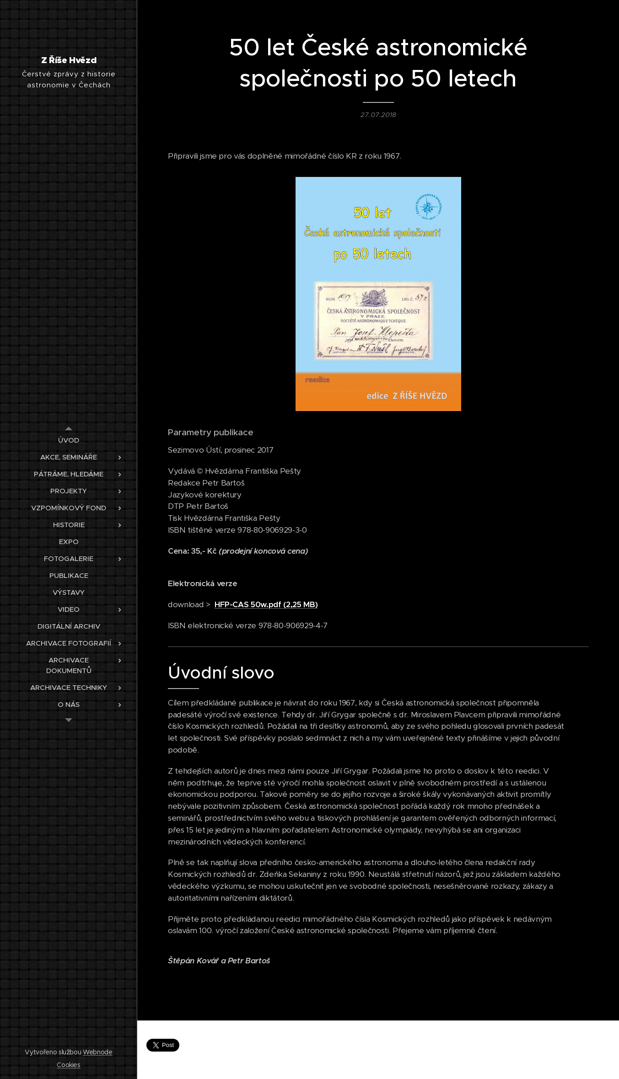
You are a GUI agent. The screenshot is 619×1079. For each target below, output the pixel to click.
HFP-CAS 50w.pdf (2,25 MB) (265, 604)
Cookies (69, 1065)
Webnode (98, 1052)
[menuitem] (69, 440)
